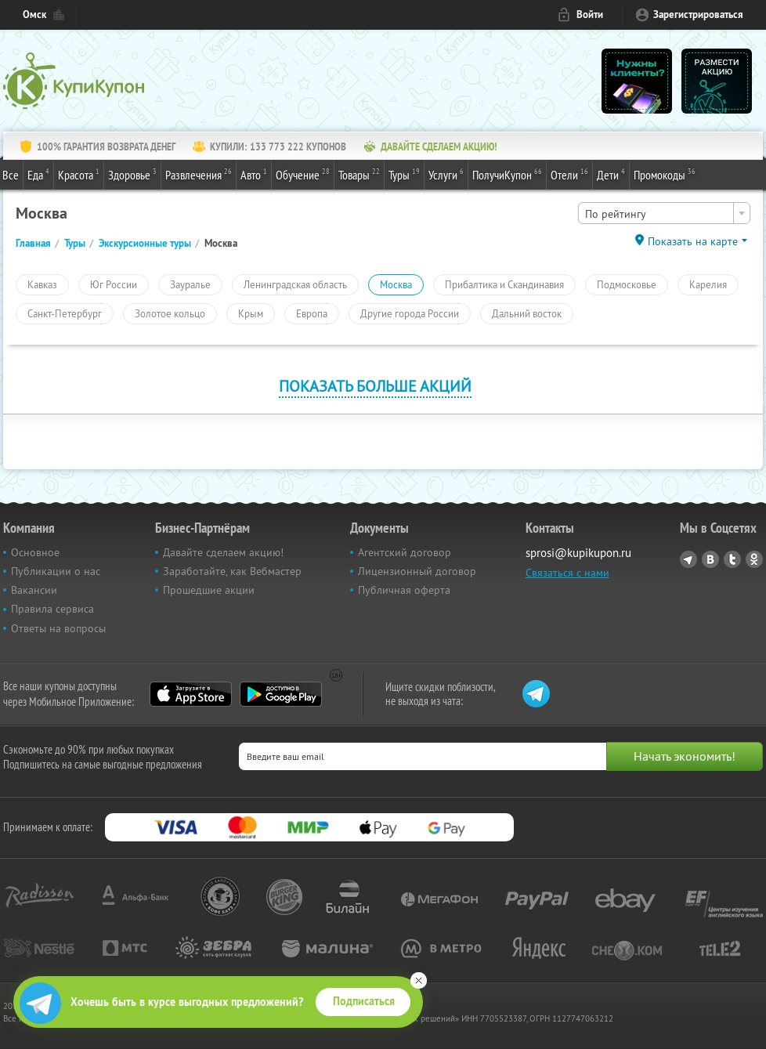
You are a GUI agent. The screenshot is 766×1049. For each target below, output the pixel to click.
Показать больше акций (375, 386)
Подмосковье (626, 284)
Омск (34, 14)
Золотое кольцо (170, 313)
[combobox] (664, 213)
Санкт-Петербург (64, 313)
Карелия (708, 284)
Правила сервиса (52, 609)
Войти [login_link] (589, 14)
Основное (35, 552)
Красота (78, 174)
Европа (311, 313)
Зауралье (190, 284)
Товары (359, 174)
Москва (396, 284)
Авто (253, 174)
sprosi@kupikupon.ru (578, 552)
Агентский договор (404, 552)
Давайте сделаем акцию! (223, 552)
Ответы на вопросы (58, 628)
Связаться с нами (567, 573)
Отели (569, 174)
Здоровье (132, 174)
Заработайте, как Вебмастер (232, 571)
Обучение (303, 174)
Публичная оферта (404, 590)
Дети (611, 174)
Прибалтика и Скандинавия (504, 284)
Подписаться (364, 1001)
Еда (38, 174)
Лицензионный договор (417, 571)
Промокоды (665, 174)
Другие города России (409, 313)
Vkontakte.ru (710, 559)
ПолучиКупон (507, 174)
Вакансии (34, 590)
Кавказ (42, 284)
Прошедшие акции (209, 590)
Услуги (446, 174)
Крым (250, 313)
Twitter (732, 559)
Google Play (281, 694)
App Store (191, 694)
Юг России (113, 284)
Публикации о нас (55, 571)
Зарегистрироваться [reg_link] (698, 14)
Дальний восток (527, 313)
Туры (404, 174)
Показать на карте (693, 241)
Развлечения (198, 174)
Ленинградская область (295, 284)
